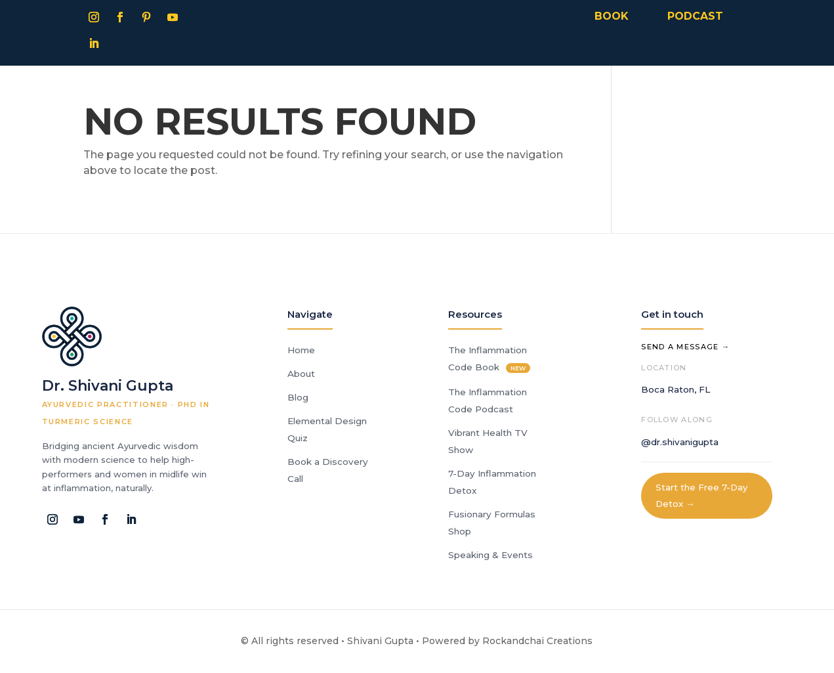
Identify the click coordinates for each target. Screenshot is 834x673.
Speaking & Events (490, 555)
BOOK (611, 16)
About (301, 373)
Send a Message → (685, 346)
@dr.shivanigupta (680, 442)
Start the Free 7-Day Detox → (701, 495)
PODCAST (695, 16)
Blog (297, 397)
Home (301, 350)
